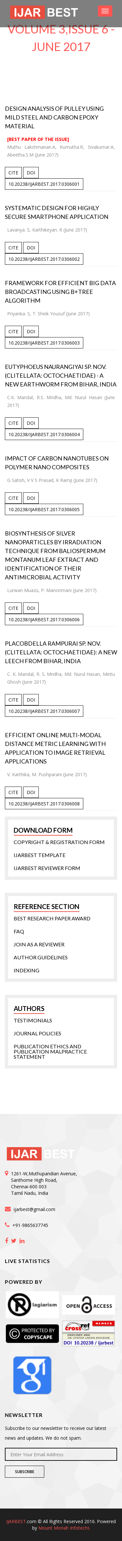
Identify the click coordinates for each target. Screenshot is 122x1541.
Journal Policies (37, 1033)
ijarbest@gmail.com (34, 1209)
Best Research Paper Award (52, 918)
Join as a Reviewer (39, 944)
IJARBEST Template (39, 855)
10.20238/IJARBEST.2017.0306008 (44, 804)
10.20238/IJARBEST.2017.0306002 (44, 259)
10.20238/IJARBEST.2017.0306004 (44, 434)
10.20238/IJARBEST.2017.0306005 (44, 509)
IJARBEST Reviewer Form (47, 868)
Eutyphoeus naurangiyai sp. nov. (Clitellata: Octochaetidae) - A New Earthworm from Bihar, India (60, 375)
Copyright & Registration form (59, 842)
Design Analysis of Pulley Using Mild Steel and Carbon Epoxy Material (54, 117)
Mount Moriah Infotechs (64, 1528)
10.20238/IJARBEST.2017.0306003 (44, 343)
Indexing (26, 970)
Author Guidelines (41, 957)
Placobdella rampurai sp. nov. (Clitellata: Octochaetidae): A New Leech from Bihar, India (61, 652)
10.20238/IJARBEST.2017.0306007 (44, 711)
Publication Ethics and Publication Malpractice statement (50, 1051)
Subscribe (24, 1471)
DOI (31, 173)
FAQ (19, 931)
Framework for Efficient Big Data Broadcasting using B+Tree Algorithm (60, 291)
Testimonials (33, 1020)
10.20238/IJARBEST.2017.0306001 (44, 184)
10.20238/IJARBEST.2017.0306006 (44, 619)
